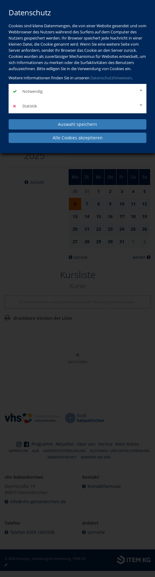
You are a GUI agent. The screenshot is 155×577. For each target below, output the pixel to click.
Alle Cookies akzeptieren (78, 138)
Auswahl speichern (77, 124)
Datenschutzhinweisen (111, 78)
